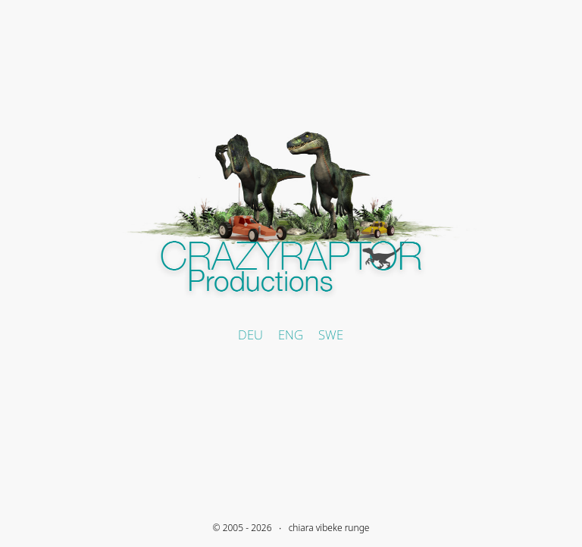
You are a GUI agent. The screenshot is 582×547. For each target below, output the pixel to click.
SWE (330, 334)
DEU (250, 334)
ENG (290, 334)
